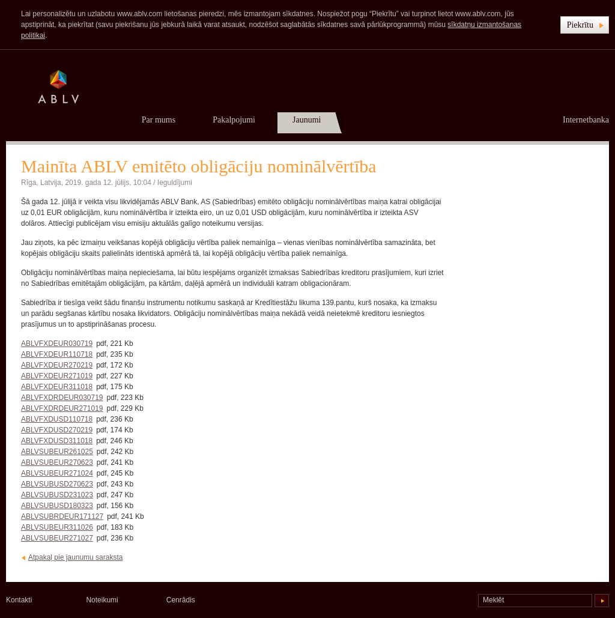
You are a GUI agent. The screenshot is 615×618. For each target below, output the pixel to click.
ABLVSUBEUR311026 (57, 527)
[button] (584, 25)
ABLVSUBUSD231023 (57, 495)
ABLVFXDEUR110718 (56, 354)
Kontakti (19, 600)
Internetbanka (586, 119)
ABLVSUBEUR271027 (57, 538)
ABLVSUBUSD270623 (57, 484)
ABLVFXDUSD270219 (56, 430)
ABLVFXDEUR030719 (56, 343)
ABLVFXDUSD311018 (56, 441)
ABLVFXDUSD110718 (56, 419)
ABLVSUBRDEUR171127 (62, 516)
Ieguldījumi (174, 182)
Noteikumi (102, 600)
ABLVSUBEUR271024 (57, 473)
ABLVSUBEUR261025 (57, 451)
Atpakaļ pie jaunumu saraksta (75, 557)
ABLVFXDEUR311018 (56, 387)
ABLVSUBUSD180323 (57, 505)
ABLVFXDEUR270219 (56, 365)
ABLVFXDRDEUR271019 (62, 408)
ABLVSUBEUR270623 (57, 462)
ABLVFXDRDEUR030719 (62, 397)
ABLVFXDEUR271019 (56, 376)
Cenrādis (180, 600)
